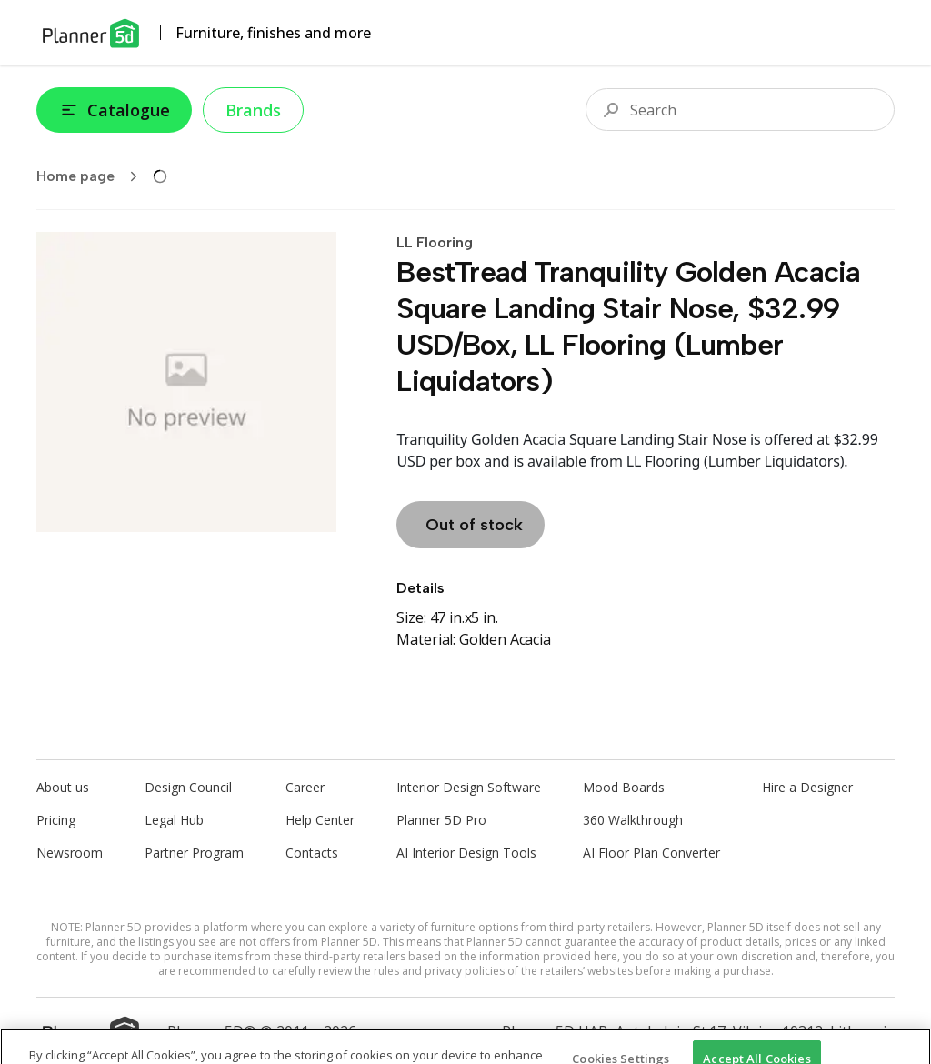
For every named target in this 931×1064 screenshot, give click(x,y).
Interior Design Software (468, 787)
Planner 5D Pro (441, 819)
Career (305, 787)
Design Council (188, 787)
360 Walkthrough (633, 819)
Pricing (55, 819)
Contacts (311, 852)
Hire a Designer (807, 787)
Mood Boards (624, 787)
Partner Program (194, 852)
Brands (253, 110)
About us (62, 787)
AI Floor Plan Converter (651, 852)
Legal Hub (174, 819)
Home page (92, 176)
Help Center (320, 819)
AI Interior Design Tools (466, 852)
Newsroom (69, 852)
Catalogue (114, 110)
